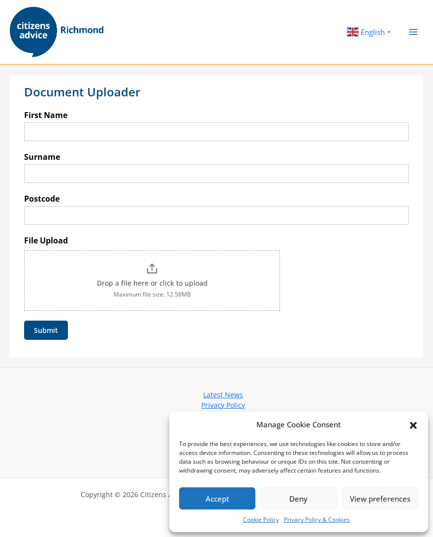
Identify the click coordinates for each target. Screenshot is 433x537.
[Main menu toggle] (413, 32)
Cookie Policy (261, 519)
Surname (42, 156)
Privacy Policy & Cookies (317, 519)
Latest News (223, 394)
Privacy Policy (223, 405)
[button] (413, 424)
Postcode (42, 198)
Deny (298, 499)
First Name (45, 115)
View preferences (380, 499)
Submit (46, 330)
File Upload (46, 240)
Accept (217, 499)
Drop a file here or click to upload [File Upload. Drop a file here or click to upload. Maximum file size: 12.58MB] (152, 283)
